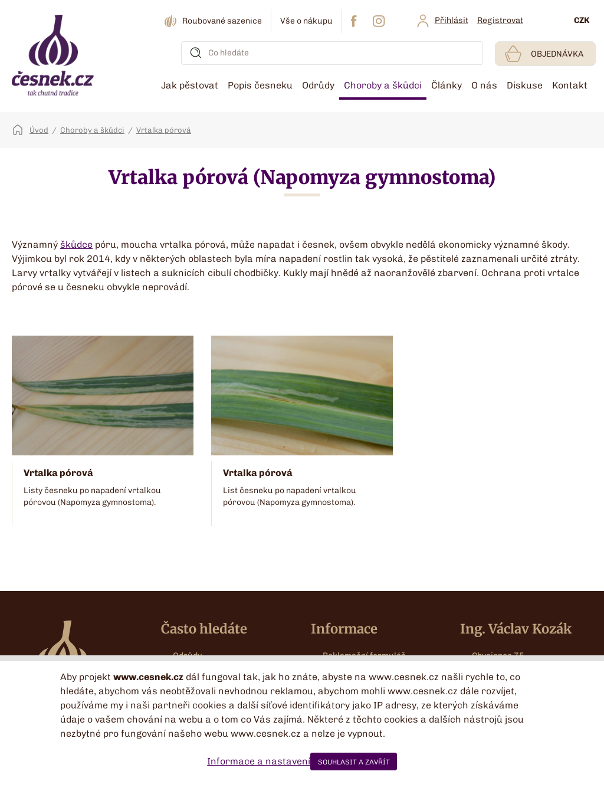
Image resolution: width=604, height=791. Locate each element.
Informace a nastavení (258, 761)
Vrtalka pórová (163, 130)
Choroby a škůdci (92, 130)
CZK (581, 20)
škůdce (76, 244)
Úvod (38, 130)
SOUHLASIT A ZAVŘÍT (354, 762)
